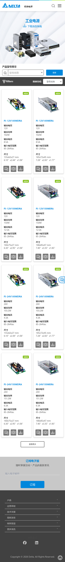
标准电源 (28, 6)
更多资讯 (32, 529)
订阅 (32, 484)
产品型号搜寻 (9, 66)
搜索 (54, 72)
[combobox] (26, 73)
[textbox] (26, 73)
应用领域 (32, 506)
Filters (7, 81)
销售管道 (32, 523)
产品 (32, 500)
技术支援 (32, 511)
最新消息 (32, 517)
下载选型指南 (32, 26)
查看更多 (32, 444)
